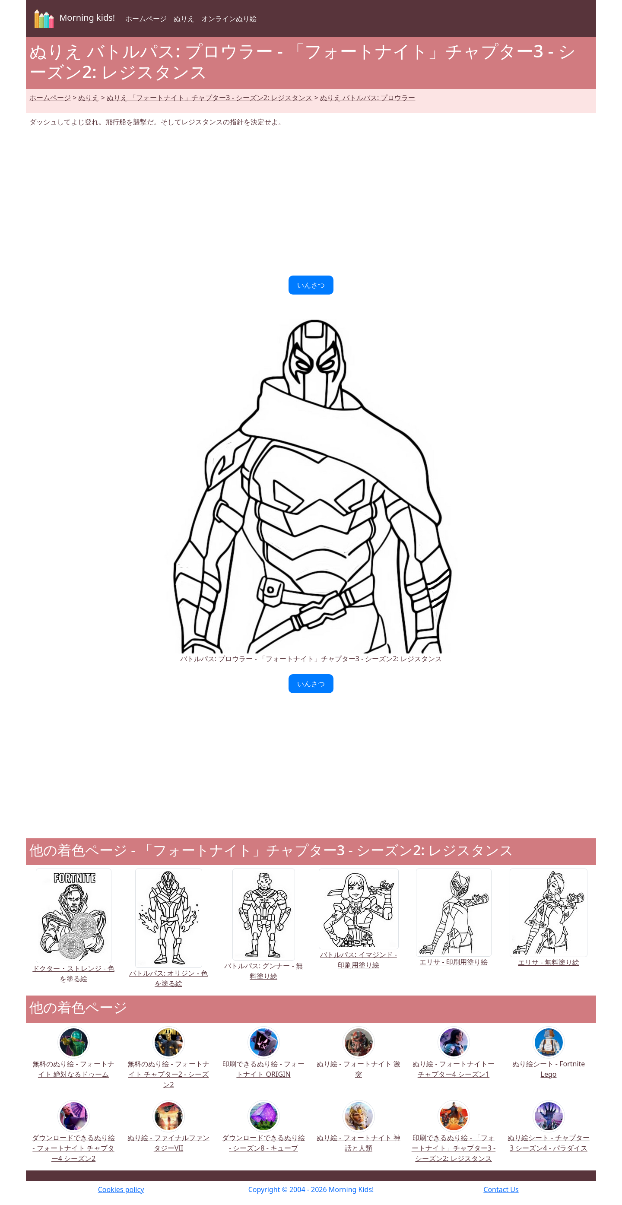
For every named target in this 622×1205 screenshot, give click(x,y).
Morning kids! (73, 19)
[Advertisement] (311, 201)
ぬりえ (184, 18)
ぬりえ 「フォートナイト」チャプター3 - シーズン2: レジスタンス (209, 97)
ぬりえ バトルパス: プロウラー (368, 97)
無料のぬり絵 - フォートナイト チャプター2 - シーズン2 (168, 1063)
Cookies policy (121, 1189)
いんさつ (311, 285)
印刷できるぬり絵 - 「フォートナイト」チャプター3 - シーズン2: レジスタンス (453, 1137)
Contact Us (500, 1189)
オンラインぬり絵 (229, 18)
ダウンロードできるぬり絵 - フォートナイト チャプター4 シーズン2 (73, 1137)
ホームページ (146, 18)
